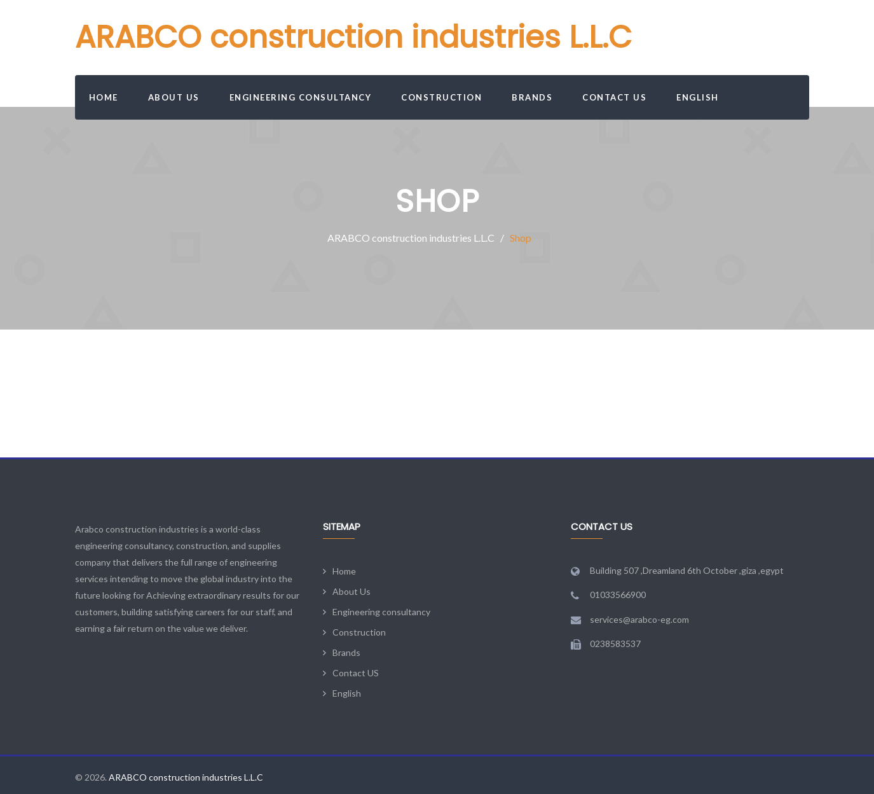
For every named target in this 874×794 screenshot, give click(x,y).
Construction (441, 97)
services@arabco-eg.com (639, 619)
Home (103, 97)
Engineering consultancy (300, 97)
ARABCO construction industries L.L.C (353, 37)
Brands (532, 97)
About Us (174, 97)
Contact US (614, 97)
